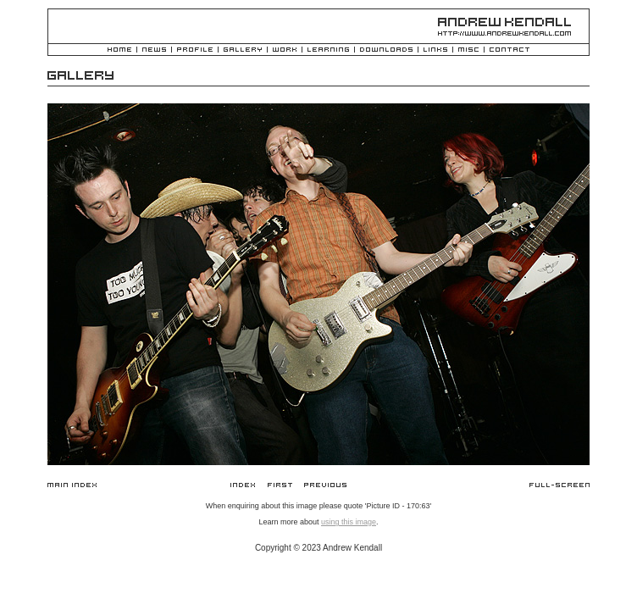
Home (119, 50)
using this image (348, 522)
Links (435, 50)
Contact (509, 50)
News (154, 50)
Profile (195, 50)
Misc (468, 50)
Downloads (386, 50)
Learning (328, 50)
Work (284, 50)
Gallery (243, 50)
